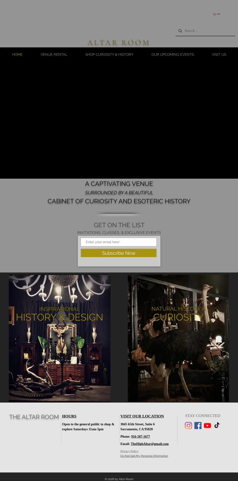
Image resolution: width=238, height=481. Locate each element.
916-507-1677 (140, 436)
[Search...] (205, 31)
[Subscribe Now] (119, 253)
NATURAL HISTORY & (178, 308)
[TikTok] (216, 425)
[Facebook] (197, 425)
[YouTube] (207, 425)
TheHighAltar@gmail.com (150, 444)
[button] (223, 14)
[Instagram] (188, 425)
